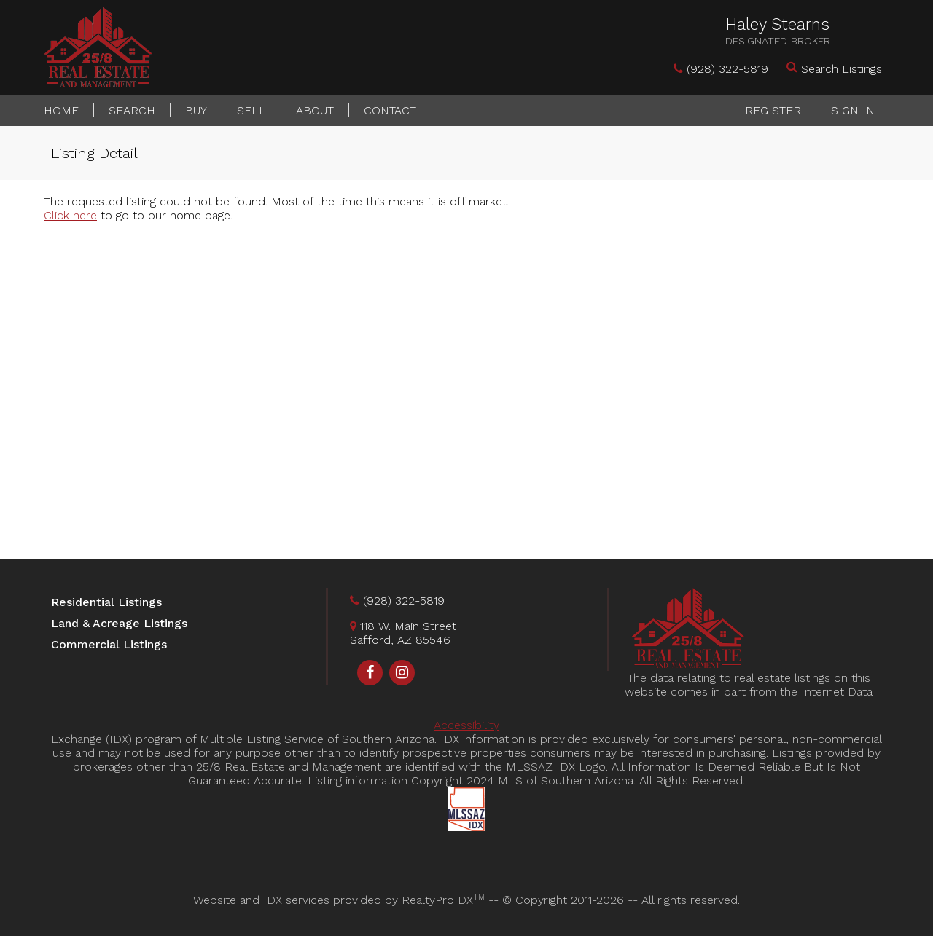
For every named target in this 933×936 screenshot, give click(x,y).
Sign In (853, 110)
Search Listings (841, 69)
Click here (70, 215)
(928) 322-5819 (727, 69)
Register (773, 110)
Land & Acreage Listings (119, 623)
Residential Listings (106, 602)
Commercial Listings (109, 644)
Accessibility (466, 725)
